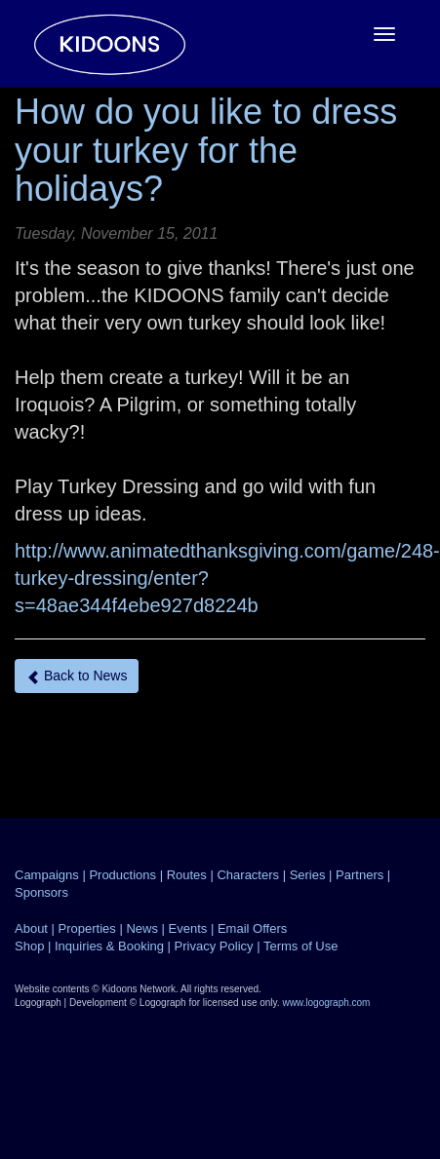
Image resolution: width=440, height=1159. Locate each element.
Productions (122, 875)
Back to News (76, 676)
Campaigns (47, 875)
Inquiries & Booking (109, 946)
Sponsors (41, 892)
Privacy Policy (214, 946)
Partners (359, 875)
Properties (87, 928)
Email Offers (252, 928)
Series (308, 875)
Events (188, 928)
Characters (248, 875)
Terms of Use (301, 946)
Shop (29, 946)
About (31, 928)
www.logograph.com (326, 1002)
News (142, 928)
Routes (187, 875)
